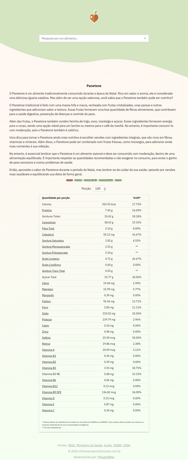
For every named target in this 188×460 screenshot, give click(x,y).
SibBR (117, 445)
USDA (126, 445)
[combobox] (91, 38)
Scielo (108, 445)
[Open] (145, 38)
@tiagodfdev (106, 457)
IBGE (71, 445)
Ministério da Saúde (89, 445)
